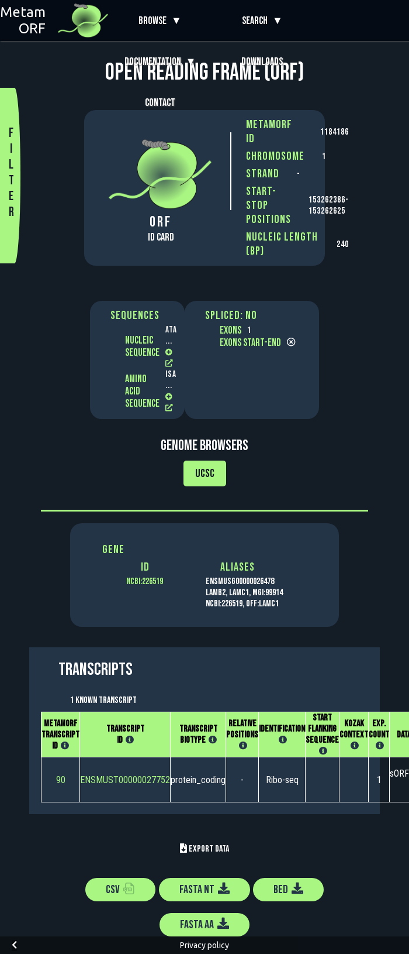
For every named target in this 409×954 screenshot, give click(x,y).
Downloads (262, 62)
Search (257, 21)
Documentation (155, 62)
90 (60, 779)
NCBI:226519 (144, 581)
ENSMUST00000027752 (125, 779)
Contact (160, 103)
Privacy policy (204, 945)
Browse (154, 21)
